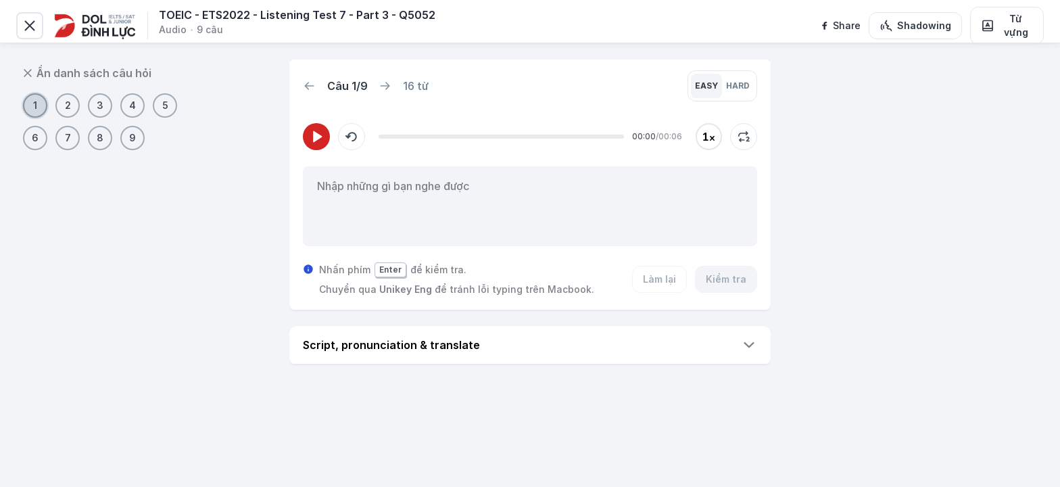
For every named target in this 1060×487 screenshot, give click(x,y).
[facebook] (840, 25)
